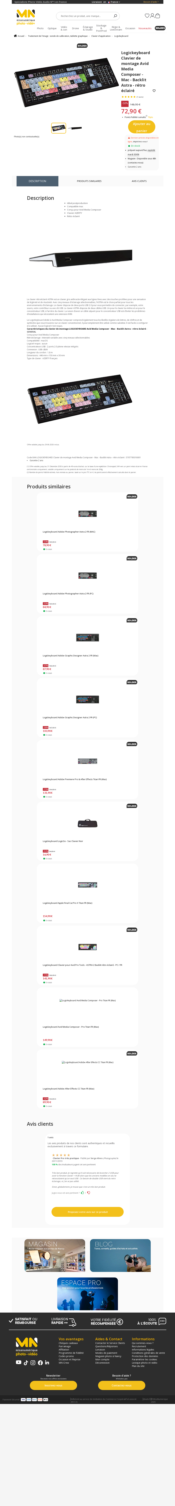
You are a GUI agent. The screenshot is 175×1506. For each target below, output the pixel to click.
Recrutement (139, 1346)
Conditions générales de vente (148, 1352)
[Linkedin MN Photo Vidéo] (47, 1362)
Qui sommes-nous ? (143, 1343)
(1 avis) (139, 97)
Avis (139, 181)
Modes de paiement (106, 1352)
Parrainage (65, 1346)
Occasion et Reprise (69, 1359)
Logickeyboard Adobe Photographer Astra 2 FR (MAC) (69, 532)
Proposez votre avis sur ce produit (87, 1211)
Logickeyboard (121, 36)
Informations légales (143, 1349)
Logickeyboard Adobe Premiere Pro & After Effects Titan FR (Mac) (75, 779)
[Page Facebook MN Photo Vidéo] (40, 1363)
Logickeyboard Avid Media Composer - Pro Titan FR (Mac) (71, 1027)
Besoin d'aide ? (151, 1)
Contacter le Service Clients (110, 1343)
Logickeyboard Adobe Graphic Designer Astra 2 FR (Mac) (70, 655)
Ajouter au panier (141, 127)
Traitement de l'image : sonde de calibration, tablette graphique (58, 36)
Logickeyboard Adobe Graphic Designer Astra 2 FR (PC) (70, 717)
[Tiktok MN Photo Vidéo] (26, 1363)
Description (37, 181)
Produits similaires (89, 181)
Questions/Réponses (106, 1346)
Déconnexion (102, 1362)
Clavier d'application (101, 36)
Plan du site (138, 1366)
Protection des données (145, 1356)
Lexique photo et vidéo (144, 1362)
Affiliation (64, 1349)
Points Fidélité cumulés (135, 117)
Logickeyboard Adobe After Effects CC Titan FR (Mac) (68, 1089)
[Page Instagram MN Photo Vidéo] (33, 1363)
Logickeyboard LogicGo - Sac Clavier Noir (63, 841)
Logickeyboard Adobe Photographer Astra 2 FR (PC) (68, 593)
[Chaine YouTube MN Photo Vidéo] (18, 1362)
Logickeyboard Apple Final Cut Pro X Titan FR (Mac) (67, 903)
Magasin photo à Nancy (108, 1356)
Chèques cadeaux (68, 1343)
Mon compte (102, 1359)
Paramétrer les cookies (144, 1359)
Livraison (100, 1349)
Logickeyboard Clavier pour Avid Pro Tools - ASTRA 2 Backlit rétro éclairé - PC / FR (82, 965)
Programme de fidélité (71, 1352)
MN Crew (64, 1362)
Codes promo (66, 1356)
